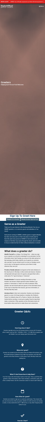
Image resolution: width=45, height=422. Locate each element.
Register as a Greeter (13, 219)
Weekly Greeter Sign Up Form (30, 219)
